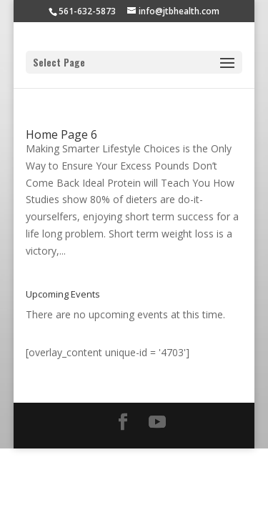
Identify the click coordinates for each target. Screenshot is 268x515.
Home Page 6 (61, 134)
